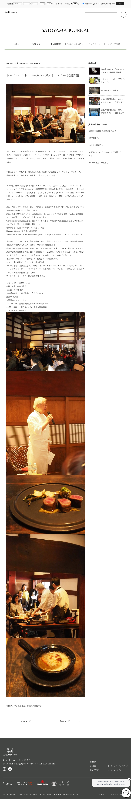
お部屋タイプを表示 (108, 4)
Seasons (35, 63)
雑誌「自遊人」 (95, 770)
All (17, 44)
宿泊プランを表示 (91, 4)
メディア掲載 (114, 44)
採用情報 (93, 762)
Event (9, 63)
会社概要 (93, 766)
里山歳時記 (56, 44)
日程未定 (59, 4)
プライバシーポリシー (115, 770)
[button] (123, 15)
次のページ (65, 721)
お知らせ (36, 44)
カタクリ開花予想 (96, 145)
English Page (11, 12)
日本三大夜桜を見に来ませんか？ (102, 131)
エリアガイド (94, 44)
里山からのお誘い (75, 44)
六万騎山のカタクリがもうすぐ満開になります (106, 153)
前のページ (26, 721)
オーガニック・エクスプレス (118, 766)
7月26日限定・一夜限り (98, 163)
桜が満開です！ (95, 138)
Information (21, 63)
